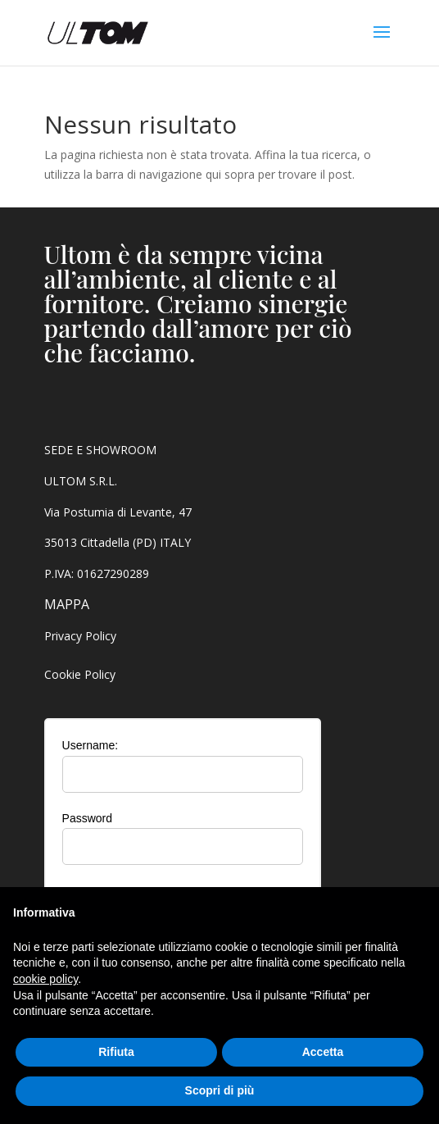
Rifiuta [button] (116, 1051)
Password (87, 818)
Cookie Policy (79, 674)
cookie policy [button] (45, 978)
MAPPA (66, 604)
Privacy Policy (80, 636)
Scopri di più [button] (220, 1090)
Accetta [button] (323, 1051)
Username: (90, 745)
